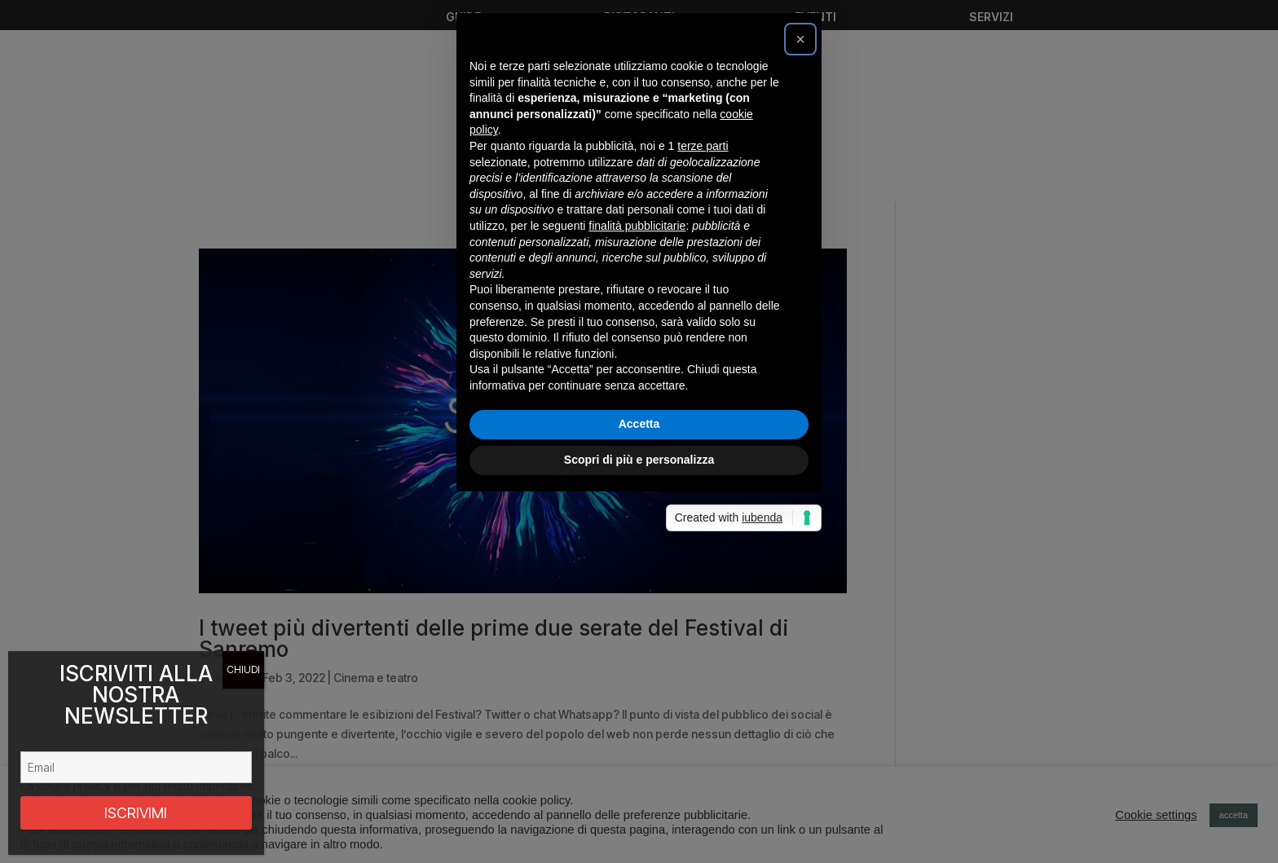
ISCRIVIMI (135, 812)
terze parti (702, 325)
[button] (800, 218)
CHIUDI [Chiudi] (243, 669)
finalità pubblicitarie (636, 405)
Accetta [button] (639, 603)
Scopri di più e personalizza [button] (639, 638)
